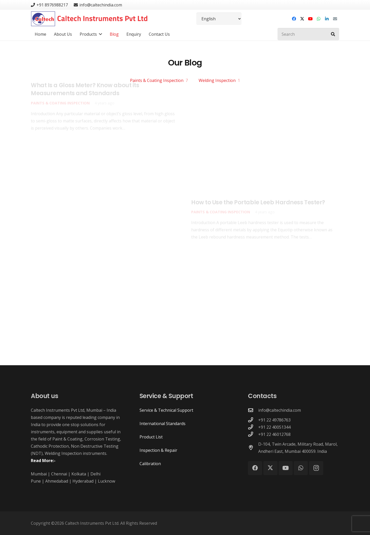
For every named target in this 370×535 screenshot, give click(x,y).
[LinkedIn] (327, 19)
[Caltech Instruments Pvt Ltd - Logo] (89, 18)
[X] (302, 19)
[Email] (335, 19)
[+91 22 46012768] (253, 434)
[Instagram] (316, 468)
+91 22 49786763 (274, 420)
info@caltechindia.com (279, 410)
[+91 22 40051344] (253, 427)
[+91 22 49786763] (253, 419)
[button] (99, 34)
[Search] (308, 34)
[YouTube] (310, 19)
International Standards (163, 423)
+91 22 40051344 (274, 427)
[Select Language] (219, 19)
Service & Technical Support (166, 410)
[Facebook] (294, 19)
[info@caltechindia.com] (253, 410)
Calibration (150, 463)
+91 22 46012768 (274, 434)
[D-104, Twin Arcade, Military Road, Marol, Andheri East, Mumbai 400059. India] (253, 447)
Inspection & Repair (158, 450)
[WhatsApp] (318, 19)
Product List (151, 437)
